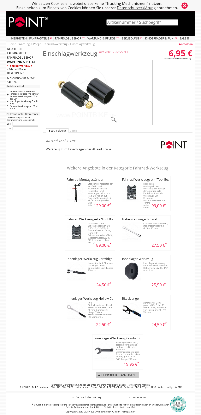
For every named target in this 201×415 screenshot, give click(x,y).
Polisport (128, 387)
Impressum (139, 397)
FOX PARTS (67, 387)
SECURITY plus (142, 387)
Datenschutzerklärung (136, 7)
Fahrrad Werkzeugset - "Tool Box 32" (23, 107)
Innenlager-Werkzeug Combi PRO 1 (23, 102)
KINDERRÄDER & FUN (21, 78)
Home (12, 44)
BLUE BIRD (25, 387)
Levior (78, 387)
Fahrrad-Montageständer (22, 91)
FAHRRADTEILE (17, 53)
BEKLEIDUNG (16, 73)
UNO (153, 387)
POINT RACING (114, 387)
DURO (35, 387)
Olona (94, 387)
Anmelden (186, 44)
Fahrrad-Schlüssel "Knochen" (23, 93)
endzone (44, 387)
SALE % (184, 38)
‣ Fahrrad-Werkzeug (19, 65)
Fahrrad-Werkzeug (56, 44)
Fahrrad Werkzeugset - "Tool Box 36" (23, 97)
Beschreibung (57, 131)
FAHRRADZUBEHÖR (20, 57)
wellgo (170, 387)
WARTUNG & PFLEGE (21, 62)
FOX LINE (55, 387)
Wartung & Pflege (30, 44)
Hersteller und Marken (138, 384)
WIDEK (178, 387)
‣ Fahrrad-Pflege (16, 69)
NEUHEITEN (19, 38)
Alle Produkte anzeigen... (117, 375)
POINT (102, 387)
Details (73, 130)
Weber (161, 387)
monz (86, 387)
